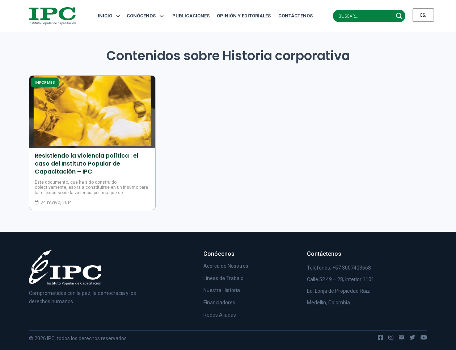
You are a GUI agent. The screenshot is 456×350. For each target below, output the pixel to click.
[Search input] (364, 16)
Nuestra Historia (221, 290)
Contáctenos (292, 15)
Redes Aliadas (219, 315)
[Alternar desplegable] (118, 16)
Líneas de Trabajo (223, 278)
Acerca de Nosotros (225, 266)
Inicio (105, 15)
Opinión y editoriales (244, 15)
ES (422, 15)
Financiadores (219, 302)
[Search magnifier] (399, 16)
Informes (45, 82)
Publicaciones (191, 15)
